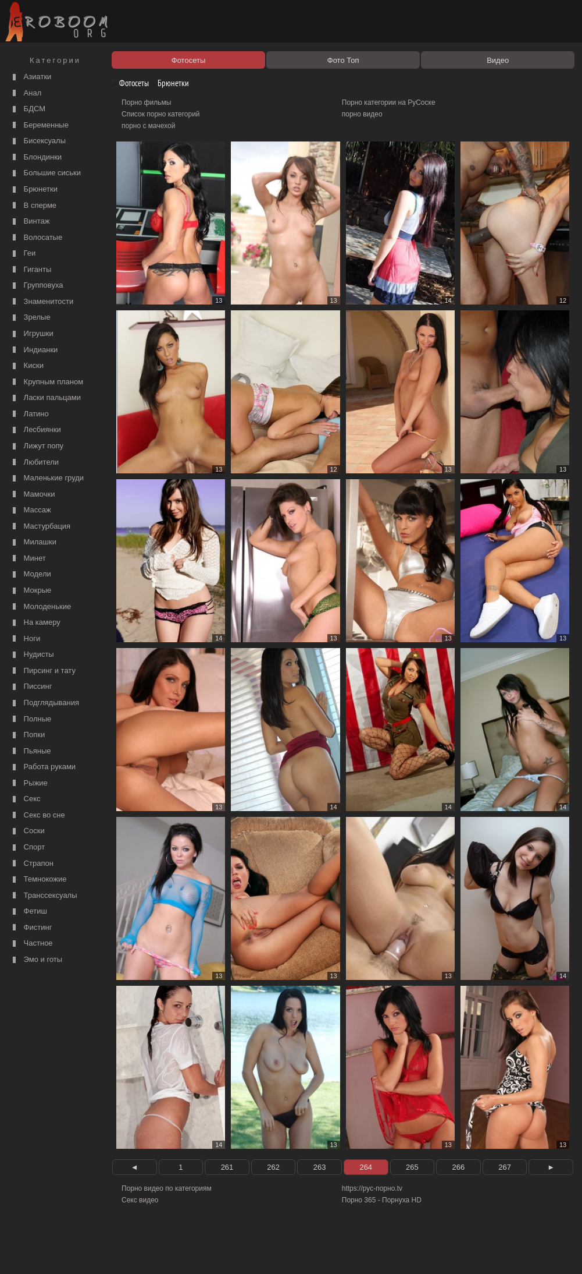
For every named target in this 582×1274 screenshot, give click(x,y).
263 (319, 1167)
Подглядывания (44, 703)
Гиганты (30, 270)
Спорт (27, 847)
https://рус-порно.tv (372, 1188)
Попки (27, 735)
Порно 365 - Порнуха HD (382, 1200)
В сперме (33, 206)
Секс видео (140, 1200)
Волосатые (36, 238)
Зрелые (30, 318)
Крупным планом (46, 382)
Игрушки (31, 334)
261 (227, 1167)
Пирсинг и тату (43, 671)
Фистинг (31, 928)
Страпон (31, 864)
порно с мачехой (148, 126)
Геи (22, 254)
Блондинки (36, 157)
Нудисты (32, 655)
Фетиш (28, 911)
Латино (29, 414)
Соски (27, 831)
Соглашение (161, 1251)
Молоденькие (40, 607)
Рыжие (29, 783)
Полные (30, 719)
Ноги (25, 639)
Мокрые (30, 591)
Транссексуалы (43, 896)
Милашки (33, 542)
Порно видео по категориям (167, 1188)
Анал (25, 93)
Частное (31, 944)
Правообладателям (106, 1251)
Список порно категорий (161, 114)
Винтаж (29, 222)
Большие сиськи (45, 173)
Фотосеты (129, 83)
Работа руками (43, 767)
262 (273, 1167)
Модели (30, 574)
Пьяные (30, 751)
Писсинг (31, 687)
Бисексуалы (38, 141)
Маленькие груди (47, 478)
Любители (34, 463)
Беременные (39, 125)
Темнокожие (38, 879)
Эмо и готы (36, 960)
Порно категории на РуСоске (388, 102)
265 (412, 1167)
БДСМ (27, 109)
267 (504, 1167)
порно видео (362, 114)
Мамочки (32, 495)
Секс (25, 799)
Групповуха (36, 286)
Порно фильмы (146, 102)
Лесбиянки (35, 430)
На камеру (35, 623)
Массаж (30, 510)
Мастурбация (40, 527)
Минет (28, 559)
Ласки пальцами (45, 398)
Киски (27, 366)
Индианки (34, 350)
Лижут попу (36, 446)
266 (458, 1167)
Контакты (202, 1251)
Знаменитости (41, 302)
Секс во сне (37, 815)
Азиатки (30, 77)
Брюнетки (34, 189)
